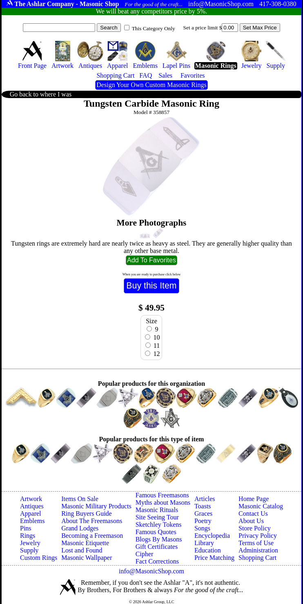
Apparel (30, 513)
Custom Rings (38, 557)
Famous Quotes (156, 531)
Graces (203, 513)
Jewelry (30, 542)
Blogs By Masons (159, 539)
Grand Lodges (79, 528)
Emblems (32, 520)
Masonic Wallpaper (86, 557)
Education (207, 550)
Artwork (31, 498)
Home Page (253, 498)
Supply (29, 550)
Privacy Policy (257, 535)
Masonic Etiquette (85, 542)
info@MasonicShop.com (151, 571)
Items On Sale (79, 498)
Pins (25, 528)
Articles (204, 498)
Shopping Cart (257, 557)
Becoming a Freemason (92, 535)
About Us (251, 520)
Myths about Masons (163, 502)
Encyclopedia (212, 535)
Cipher (145, 553)
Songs (202, 528)
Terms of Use (256, 542)
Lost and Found (81, 550)
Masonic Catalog (260, 506)
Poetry (203, 520)
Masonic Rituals (157, 509)
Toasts (202, 506)
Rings (27, 535)
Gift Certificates (157, 546)
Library (204, 542)
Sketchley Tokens (159, 524)
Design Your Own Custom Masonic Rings (151, 84)
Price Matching (214, 557)
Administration (258, 550)
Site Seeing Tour (157, 517)
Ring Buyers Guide (86, 513)
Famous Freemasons (162, 495)
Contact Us (253, 513)
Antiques (32, 506)
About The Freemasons (91, 520)
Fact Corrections (157, 561)
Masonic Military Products (96, 506)
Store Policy (254, 528)
